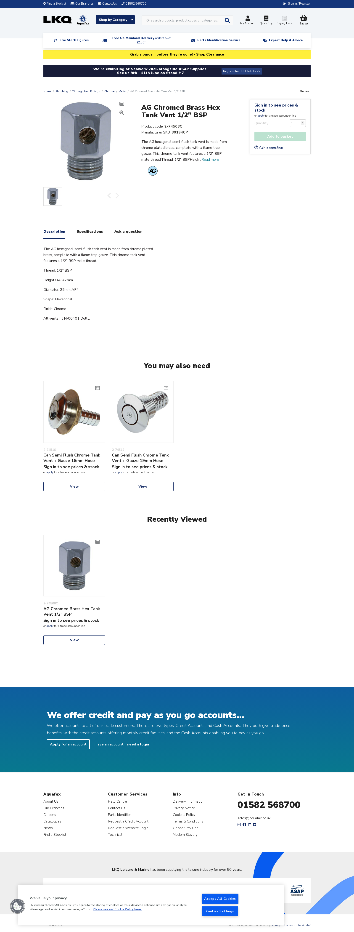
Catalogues (52, 821)
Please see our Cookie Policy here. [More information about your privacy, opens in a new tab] (117, 910)
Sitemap (276, 925)
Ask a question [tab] (128, 231)
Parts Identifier (119, 814)
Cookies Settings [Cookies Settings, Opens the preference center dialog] (220, 911)
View (74, 486)
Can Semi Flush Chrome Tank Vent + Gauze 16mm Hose (71, 457)
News (48, 827)
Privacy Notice (184, 808)
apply (260, 116)
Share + (304, 91)
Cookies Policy (184, 814)
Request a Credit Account (128, 821)
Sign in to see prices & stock (276, 107)
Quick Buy (266, 20)
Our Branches (82, 4)
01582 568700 (269, 805)
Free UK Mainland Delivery (141, 40)
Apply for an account (68, 744)
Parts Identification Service (218, 40)
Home (47, 91)
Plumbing (61, 91)
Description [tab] (54, 231)
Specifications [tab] (90, 231)
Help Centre (117, 801)
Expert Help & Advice (286, 40)
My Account (247, 20)
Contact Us (116, 808)
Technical (115, 834)
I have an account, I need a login (121, 744)
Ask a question (268, 147)
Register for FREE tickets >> (241, 71)
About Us (50, 801)
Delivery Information (188, 801)
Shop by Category (116, 20)
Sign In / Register (299, 4)
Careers (49, 814)
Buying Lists (284, 20)
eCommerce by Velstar (297, 925)
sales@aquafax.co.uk (254, 818)
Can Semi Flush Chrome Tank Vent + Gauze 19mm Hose (140, 457)
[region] (151, 905)
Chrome (109, 91)
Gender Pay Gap (185, 827)
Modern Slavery (185, 834)
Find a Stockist (54, 4)
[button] (17, 906)
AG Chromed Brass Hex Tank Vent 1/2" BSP (71, 611)
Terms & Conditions (188, 821)
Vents (122, 91)
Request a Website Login (128, 827)
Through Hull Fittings (86, 91)
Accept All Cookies (220, 898)
